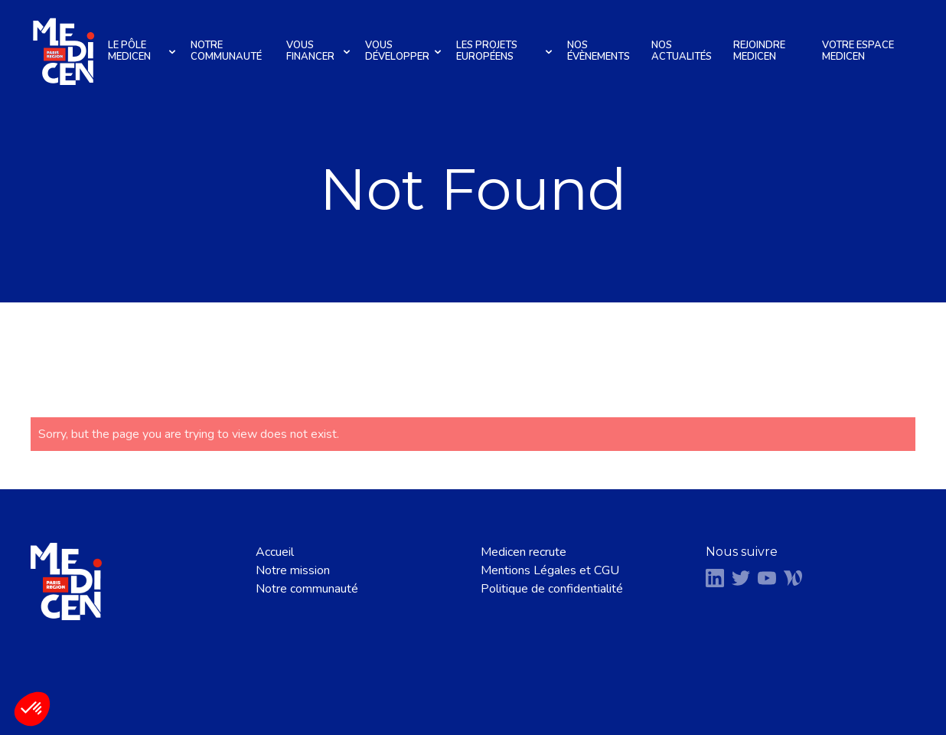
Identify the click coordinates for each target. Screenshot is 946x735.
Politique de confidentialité (552, 588)
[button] (32, 709)
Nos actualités (681, 51)
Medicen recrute (523, 552)
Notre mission (293, 570)
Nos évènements (598, 51)
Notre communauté (226, 51)
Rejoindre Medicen (759, 51)
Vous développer (405, 51)
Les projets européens (506, 51)
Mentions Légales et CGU (550, 570)
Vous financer (320, 51)
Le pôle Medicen (144, 51)
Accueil (275, 552)
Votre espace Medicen (858, 51)
